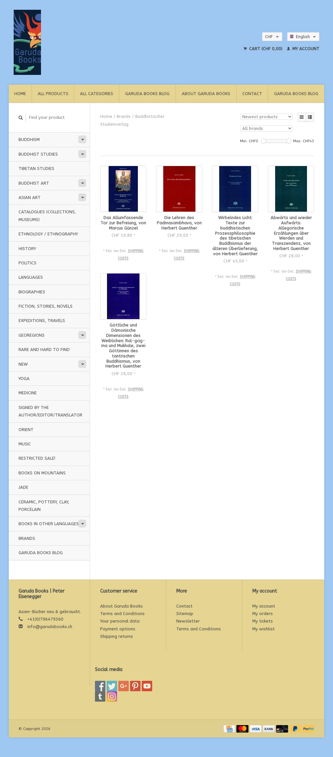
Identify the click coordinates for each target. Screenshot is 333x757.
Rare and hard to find (44, 349)
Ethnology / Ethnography (48, 233)
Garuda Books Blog (147, 93)
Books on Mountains (42, 472)
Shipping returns (116, 636)
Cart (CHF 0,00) (264, 48)
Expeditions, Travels (42, 320)
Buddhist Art (34, 183)
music (25, 444)
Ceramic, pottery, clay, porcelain (44, 505)
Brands (27, 538)
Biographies (32, 291)
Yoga (24, 378)
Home (20, 93)
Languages (31, 277)
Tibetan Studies (36, 168)
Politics (27, 262)
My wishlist (263, 628)
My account (303, 48)
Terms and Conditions (122, 613)
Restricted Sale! (37, 458)
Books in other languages (49, 523)
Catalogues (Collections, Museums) (47, 215)
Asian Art (30, 197)
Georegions (32, 335)
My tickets (262, 621)
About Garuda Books (206, 93)
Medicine (28, 392)
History (27, 248)
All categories (96, 93)
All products (53, 93)
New (23, 364)
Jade (23, 487)
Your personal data (120, 621)
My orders (262, 613)
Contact (252, 93)
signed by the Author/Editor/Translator (50, 411)
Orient (26, 429)
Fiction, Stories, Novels (46, 306)
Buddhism (29, 139)
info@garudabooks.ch (49, 626)
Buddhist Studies (38, 154)
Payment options (117, 628)
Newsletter (188, 621)
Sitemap (184, 613)
